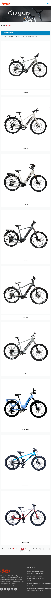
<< (16, 549)
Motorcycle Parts (7, 581)
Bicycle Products (7, 579)
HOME (3, 25)
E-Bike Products (7, 577)
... (44, 549)
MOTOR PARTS (33, 37)
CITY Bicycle (9, 583)
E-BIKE (4, 37)
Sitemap (15, 577)
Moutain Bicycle (17, 581)
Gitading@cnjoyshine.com (42, 588)
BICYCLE (11, 37)
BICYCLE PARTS (21, 37)
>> (22, 550)
